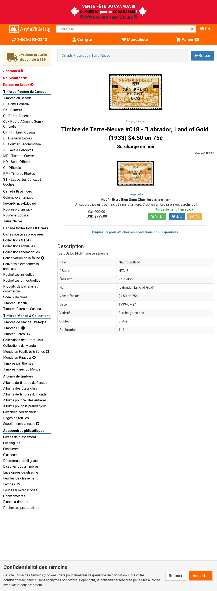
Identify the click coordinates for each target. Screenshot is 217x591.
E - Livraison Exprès (17, 138)
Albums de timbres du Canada (25, 383)
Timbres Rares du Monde (21, 369)
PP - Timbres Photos (19, 174)
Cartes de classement (19, 437)
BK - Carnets (12, 110)
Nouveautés (15, 78)
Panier (157, 216)
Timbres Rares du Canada (22, 309)
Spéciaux (13, 71)
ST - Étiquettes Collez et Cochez (22, 182)
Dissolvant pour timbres (21, 466)
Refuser (175, 575)
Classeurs (10, 455)
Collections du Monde (19, 346)
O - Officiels (12, 168)
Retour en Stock (18, 85)
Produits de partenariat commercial (20, 288)
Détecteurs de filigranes (21, 461)
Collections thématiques (21, 252)
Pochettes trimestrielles (21, 280)
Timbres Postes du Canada (24, 92)
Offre (195, 216)
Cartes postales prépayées (23, 234)
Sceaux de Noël (15, 297)
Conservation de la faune (23, 258)
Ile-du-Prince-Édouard (19, 203)
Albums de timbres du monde (25, 394)
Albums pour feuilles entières (25, 400)
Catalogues (11, 443)
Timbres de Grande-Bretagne (24, 322)
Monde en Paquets (19, 357)
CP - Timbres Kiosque (19, 132)
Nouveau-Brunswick (17, 209)
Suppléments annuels (21, 424)
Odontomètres (14, 496)
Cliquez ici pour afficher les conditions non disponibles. (135, 232)
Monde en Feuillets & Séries (26, 352)
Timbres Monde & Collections (26, 316)
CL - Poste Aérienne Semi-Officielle (23, 124)
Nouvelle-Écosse (16, 215)
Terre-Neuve (12, 221)
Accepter (201, 575)
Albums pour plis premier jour (24, 406)
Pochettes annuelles (18, 275)
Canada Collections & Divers (25, 228)
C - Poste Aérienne (17, 116)
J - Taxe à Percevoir (18, 150)
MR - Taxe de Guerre (18, 156)
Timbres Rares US (16, 334)
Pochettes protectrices (21, 508)
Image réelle (136, 194)
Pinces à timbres (15, 502)
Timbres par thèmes (18, 363)
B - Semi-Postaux (16, 104)
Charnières (11, 449)
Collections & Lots (17, 240)
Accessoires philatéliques (23, 431)
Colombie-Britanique (18, 198)
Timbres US (14, 328)
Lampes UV (11, 484)
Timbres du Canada (17, 98)
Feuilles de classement (20, 478)
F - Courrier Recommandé (22, 144)
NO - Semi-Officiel (16, 162)
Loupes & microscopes (20, 490)
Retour (202, 55)
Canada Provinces (17, 191)
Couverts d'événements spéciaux (21, 266)
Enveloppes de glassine (20, 472)
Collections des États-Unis (23, 340)
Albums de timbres (18, 376)
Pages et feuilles (16, 418)
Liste (177, 216)
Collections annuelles (19, 246)
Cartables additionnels (19, 412)
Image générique (135, 121)
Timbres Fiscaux (15, 303)
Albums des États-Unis (20, 388)
